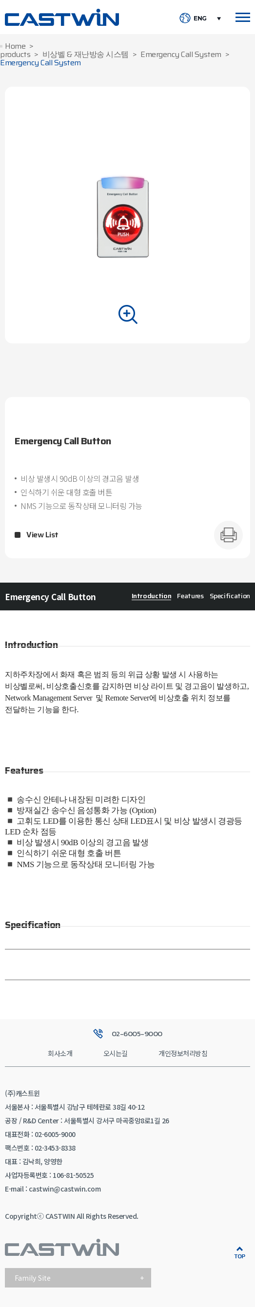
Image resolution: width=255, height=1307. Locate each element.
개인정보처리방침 (182, 1053)
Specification (230, 595)
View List (42, 535)
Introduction (152, 595)
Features (190, 595)
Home (15, 46)
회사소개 (60, 1053)
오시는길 (115, 1053)
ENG (200, 18)
